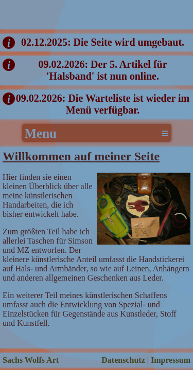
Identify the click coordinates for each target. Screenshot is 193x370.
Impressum (170, 360)
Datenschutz (123, 360)
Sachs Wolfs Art (31, 360)
